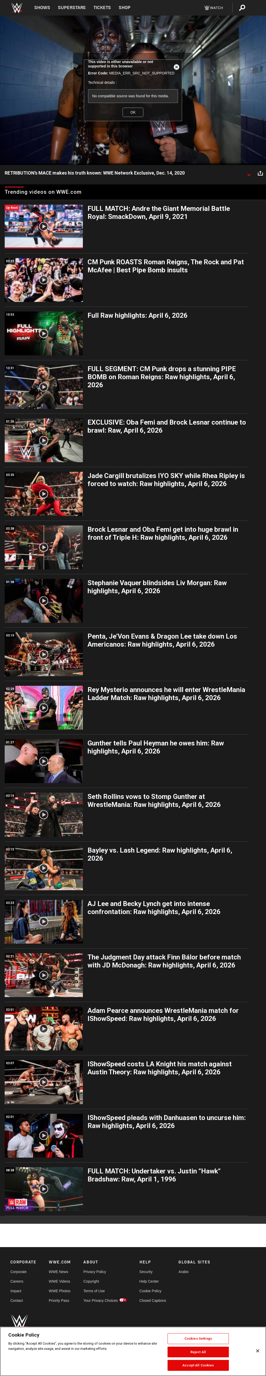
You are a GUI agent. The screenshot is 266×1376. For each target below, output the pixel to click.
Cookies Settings (198, 1338)
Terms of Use (94, 1291)
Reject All (198, 1352)
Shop (124, 7)
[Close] (257, 1351)
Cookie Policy (150, 1291)
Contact (16, 1300)
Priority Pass (59, 1300)
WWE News (58, 1272)
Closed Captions (152, 1300)
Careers (16, 1281)
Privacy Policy (94, 1272)
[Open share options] (260, 173)
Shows (42, 7)
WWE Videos (59, 1281)
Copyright (91, 1281)
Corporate (18, 1272)
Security (146, 1272)
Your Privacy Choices (100, 1300)
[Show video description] (249, 173)
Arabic (183, 1272)
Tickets (102, 7)
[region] (133, 1351)
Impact (15, 1291)
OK (133, 112)
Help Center (149, 1281)
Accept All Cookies (198, 1365)
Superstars (72, 7)
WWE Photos (59, 1291)
